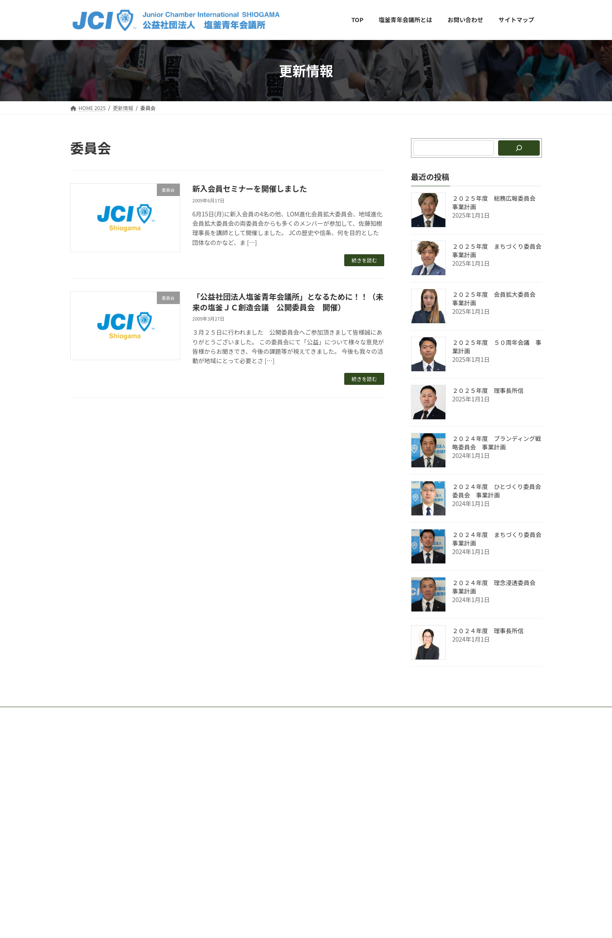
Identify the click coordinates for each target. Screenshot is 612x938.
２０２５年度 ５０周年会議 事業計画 (496, 346)
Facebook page (468, 758)
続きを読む (364, 260)
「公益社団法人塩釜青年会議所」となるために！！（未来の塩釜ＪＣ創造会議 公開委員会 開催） (288, 302)
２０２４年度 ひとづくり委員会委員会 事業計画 (496, 490)
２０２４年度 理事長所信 (488, 630)
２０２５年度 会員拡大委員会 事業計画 (496, 298)
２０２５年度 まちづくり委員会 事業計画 (499, 250)
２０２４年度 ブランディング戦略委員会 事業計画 (496, 442)
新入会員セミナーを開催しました (250, 188)
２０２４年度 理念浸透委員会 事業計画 (496, 586)
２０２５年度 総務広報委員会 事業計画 (496, 202)
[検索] (519, 148)
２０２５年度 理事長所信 (488, 390)
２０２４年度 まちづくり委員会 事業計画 (499, 538)
